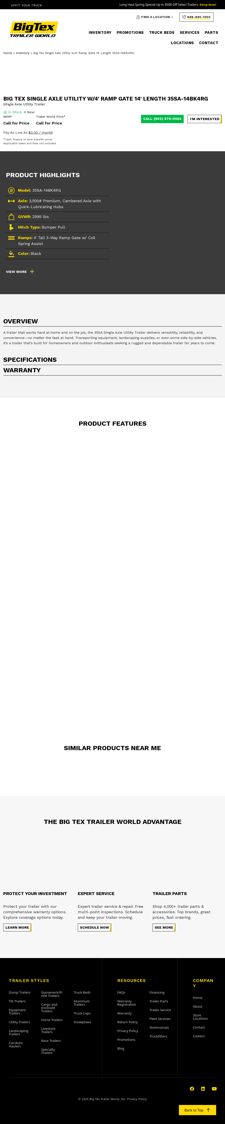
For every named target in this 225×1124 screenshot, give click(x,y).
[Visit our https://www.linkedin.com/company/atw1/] (203, 1089)
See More (164, 927)
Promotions (130, 32)
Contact (208, 43)
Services (190, 32)
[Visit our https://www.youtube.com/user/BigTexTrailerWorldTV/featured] (214, 1089)
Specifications (30, 359)
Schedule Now (94, 927)
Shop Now (207, 4)
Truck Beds (162, 32)
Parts (211, 32)
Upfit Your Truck (26, 5)
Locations (182, 43)
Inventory (100, 32)
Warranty (22, 370)
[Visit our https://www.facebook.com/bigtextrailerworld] (192, 1089)
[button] (205, 119)
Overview (20, 321)
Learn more (17, 927)
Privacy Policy (137, 1099)
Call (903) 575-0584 (162, 119)
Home (7, 53)
